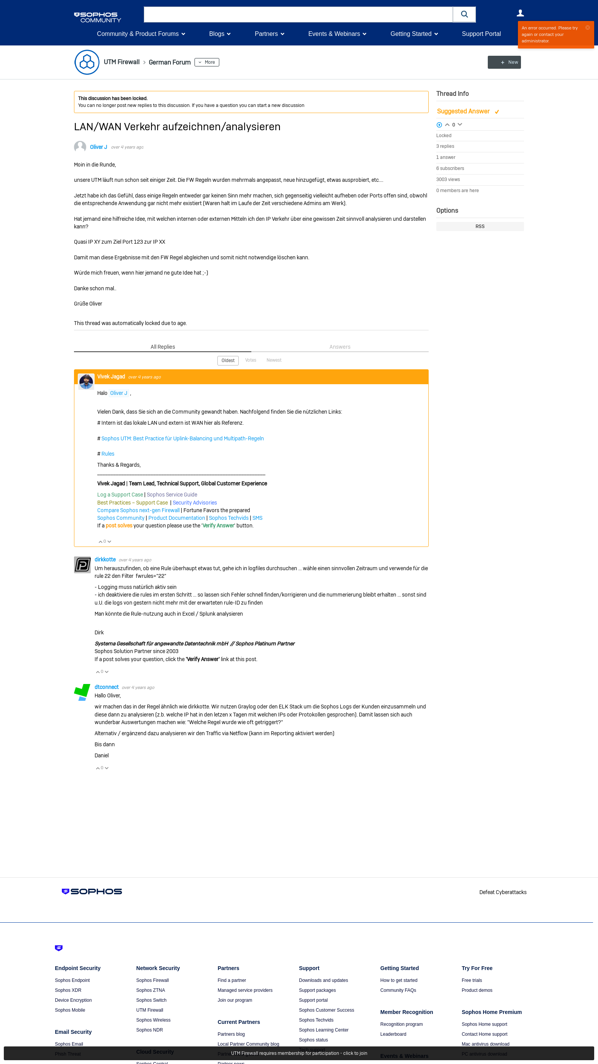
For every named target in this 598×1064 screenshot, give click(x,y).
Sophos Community (121, 517)
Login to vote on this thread (447, 124)
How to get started (398, 980)
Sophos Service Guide (172, 494)
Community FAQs (398, 990)
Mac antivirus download (486, 1044)
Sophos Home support (484, 1024)
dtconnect (107, 686)
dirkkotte (106, 559)
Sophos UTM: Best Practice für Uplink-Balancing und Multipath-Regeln (182, 438)
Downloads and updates (323, 980)
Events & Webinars (334, 34)
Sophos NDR (149, 1030)
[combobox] (298, 14)
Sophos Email (69, 1044)
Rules (107, 453)
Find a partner (232, 980)
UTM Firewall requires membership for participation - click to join (299, 1053)
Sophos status (313, 1040)
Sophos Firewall (152, 980)
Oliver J (98, 147)
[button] (464, 14)
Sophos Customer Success (326, 1010)
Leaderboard (393, 1034)
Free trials (472, 980)
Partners (266, 34)
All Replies (162, 346)
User (520, 13)
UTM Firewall (149, 1010)
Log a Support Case (120, 494)
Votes (250, 360)
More (216, 62)
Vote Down (109, 541)
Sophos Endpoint (72, 980)
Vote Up (100, 541)
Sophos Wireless (153, 1020)
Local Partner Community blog (248, 1044)
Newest (274, 360)
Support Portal (481, 34)
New (506, 62)
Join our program (235, 1000)
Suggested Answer (464, 111)
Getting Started (411, 34)
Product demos (477, 990)
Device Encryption (73, 1000)
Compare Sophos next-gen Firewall (138, 509)
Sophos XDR (68, 990)
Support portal (313, 1000)
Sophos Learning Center (324, 1030)
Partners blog (231, 1034)
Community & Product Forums (137, 34)
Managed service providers (245, 990)
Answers (340, 346)
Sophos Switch (151, 1000)
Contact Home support (485, 1034)
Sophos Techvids (229, 517)
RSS (480, 226)
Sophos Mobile (70, 1010)
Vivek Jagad (111, 376)
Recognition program (401, 1024)
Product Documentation (176, 517)
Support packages (317, 990)
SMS (257, 517)
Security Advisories (195, 502)
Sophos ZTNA (150, 990)
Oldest (228, 360)
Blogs (216, 34)
